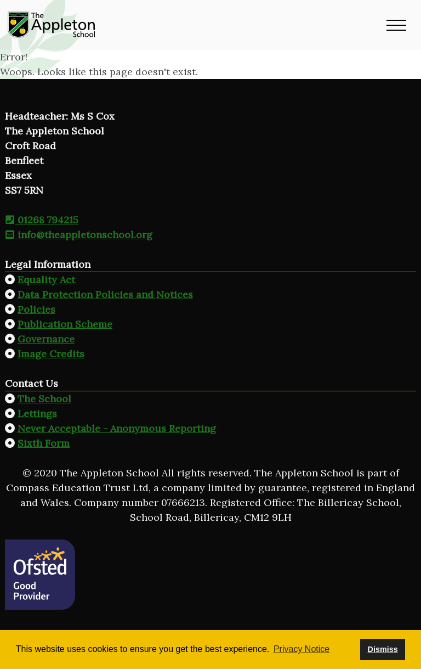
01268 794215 (41, 219)
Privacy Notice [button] (301, 649)
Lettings (37, 413)
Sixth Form (44, 443)
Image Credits (51, 353)
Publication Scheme (65, 324)
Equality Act (46, 279)
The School (44, 398)
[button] (396, 24)
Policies (36, 309)
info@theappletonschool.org (78, 234)
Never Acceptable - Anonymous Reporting (117, 428)
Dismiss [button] (382, 649)
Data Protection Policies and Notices (105, 294)
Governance (46, 339)
